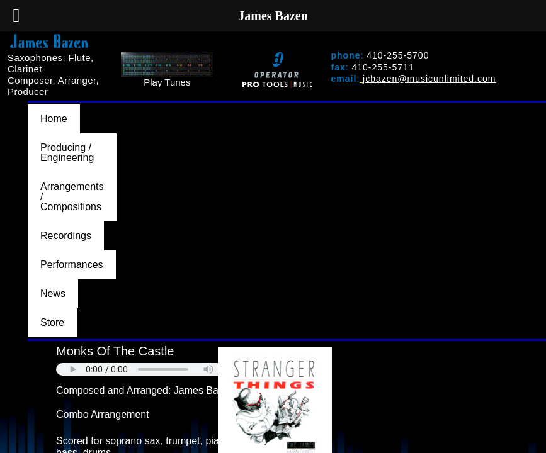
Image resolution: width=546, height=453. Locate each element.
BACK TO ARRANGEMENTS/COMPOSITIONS (145, 365)
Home (53, 109)
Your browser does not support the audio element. (150, 156)
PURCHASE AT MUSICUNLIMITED (142, 343)
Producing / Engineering (146, 109)
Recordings (408, 109)
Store (103, 120)
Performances (490, 109)
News (52, 120)
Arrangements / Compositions (291, 109)
